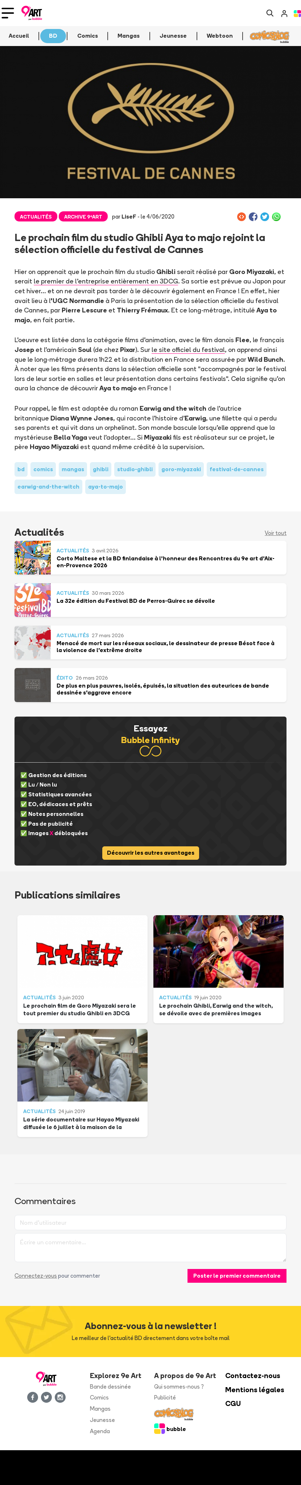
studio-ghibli (135, 469)
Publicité (165, 1397)
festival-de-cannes (237, 469)
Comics (99, 1397)
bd (21, 469)
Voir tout (275, 533)
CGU (233, 1403)
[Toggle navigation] (8, 13)
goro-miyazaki (181, 469)
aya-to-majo (105, 486)
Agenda (100, 1431)
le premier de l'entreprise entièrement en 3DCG (106, 281)
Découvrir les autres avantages (150, 852)
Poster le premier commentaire (237, 1275)
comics (43, 469)
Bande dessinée (110, 1386)
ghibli (100, 469)
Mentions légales (254, 1390)
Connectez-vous (36, 1275)
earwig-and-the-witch (48, 486)
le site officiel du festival (188, 349)
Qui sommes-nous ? (179, 1386)
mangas (73, 469)
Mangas (100, 1408)
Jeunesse (102, 1419)
